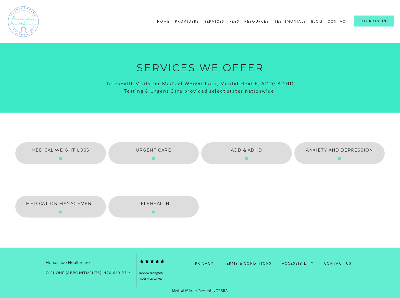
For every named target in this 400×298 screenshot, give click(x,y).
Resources (256, 21)
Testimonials (290, 21)
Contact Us (338, 263)
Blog (316, 21)
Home (163, 21)
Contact (338, 21)
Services (214, 21)
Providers (187, 21)
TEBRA (222, 291)
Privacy (204, 263)
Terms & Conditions (248, 263)
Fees (234, 21)
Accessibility (298, 263)
